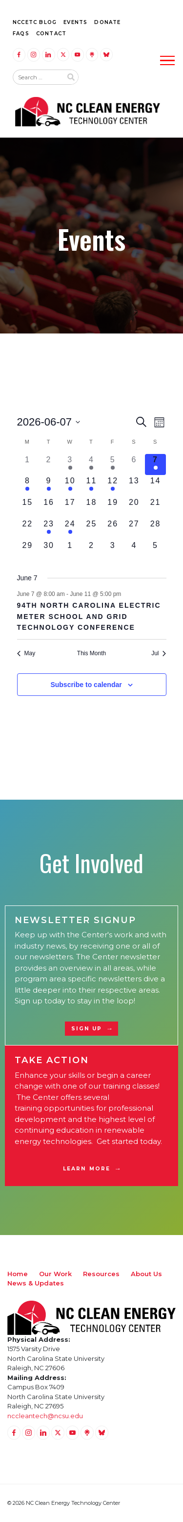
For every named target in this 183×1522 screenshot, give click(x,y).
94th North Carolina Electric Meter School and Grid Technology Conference (89, 616)
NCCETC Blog (35, 22)
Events (75, 22)
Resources (101, 1274)
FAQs (21, 33)
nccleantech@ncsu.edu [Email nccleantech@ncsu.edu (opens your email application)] (45, 1416)
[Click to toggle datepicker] (49, 422)
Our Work (55, 1274)
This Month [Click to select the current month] (91, 653)
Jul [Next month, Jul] (158, 653)
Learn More (86, 1168)
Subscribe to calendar (86, 685)
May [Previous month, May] (26, 653)
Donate (107, 22)
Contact (51, 33)
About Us (146, 1274)
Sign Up (86, 1028)
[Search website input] (37, 77)
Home (17, 1274)
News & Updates (35, 1283)
